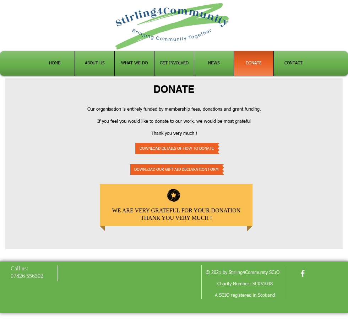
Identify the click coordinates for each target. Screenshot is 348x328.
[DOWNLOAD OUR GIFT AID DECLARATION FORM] (176, 169)
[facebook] (302, 273)
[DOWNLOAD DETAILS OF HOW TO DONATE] (176, 148)
